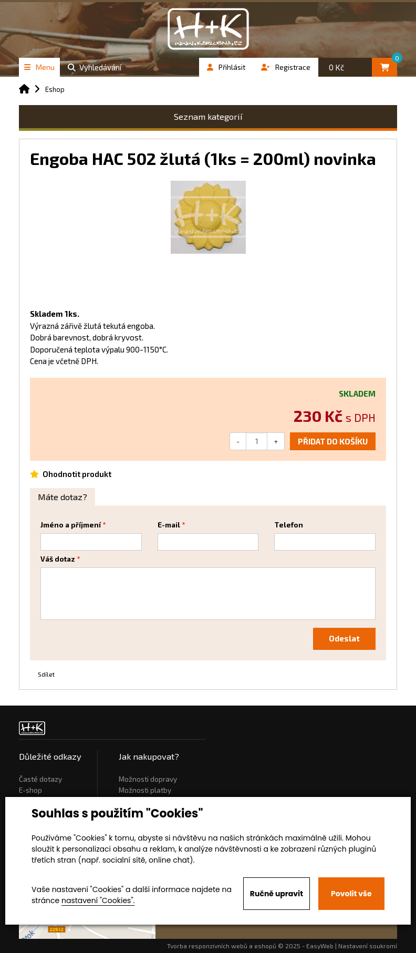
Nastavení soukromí (367, 945)
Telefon (288, 525)
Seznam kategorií (208, 116)
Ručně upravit (276, 893)
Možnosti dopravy (148, 779)
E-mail (169, 525)
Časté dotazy (40, 779)
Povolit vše (351, 893)
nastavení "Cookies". (97, 900)
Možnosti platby (145, 790)
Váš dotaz (57, 559)
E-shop (30, 790)
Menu (39, 67)
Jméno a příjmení (70, 525)
